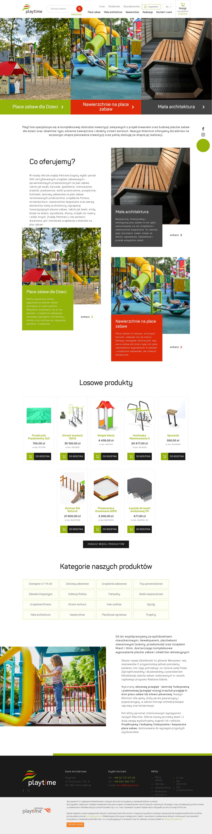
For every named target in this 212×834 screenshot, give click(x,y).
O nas (102, 7)
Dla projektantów (132, 7)
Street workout (173, 606)
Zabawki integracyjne (173, 596)
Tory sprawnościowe (139, 596)
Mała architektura (113, 12)
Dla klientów (114, 7)
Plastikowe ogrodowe (173, 617)
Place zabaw (94, 12)
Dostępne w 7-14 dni (38, 596)
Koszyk (182, 9)
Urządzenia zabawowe (106, 596)
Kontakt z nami (164, 12)
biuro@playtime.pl (94, 816)
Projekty (39, 627)
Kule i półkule (39, 617)
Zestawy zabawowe (72, 596)
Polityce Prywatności (173, 819)
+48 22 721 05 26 (124, 790)
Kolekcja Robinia (39, 606)
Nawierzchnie (132, 12)
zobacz (176, 247)
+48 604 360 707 (124, 794)
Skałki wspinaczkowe (106, 606)
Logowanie (151, 7)
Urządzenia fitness (139, 606)
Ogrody (72, 617)
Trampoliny (72, 606)
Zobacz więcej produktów (106, 556)
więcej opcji (76, 14)
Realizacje (148, 12)
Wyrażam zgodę (75, 825)
